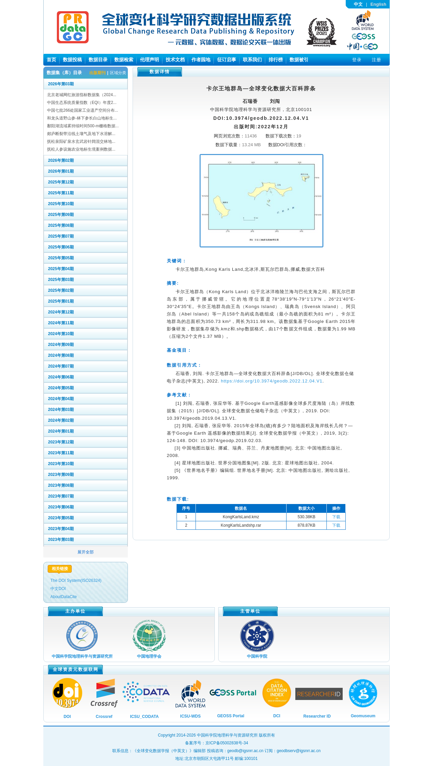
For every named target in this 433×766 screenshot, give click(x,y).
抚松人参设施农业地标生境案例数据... (81, 149)
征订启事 (226, 59)
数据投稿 (72, 59)
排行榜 (276, 59)
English (378, 4)
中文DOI (58, 588)
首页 (51, 59)
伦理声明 (149, 59)
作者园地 (200, 59)
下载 (336, 517)
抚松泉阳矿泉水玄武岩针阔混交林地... (81, 141)
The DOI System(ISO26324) (75, 580)
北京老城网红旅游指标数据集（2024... (81, 94)
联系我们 (252, 59)
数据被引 (299, 59)
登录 (357, 59)
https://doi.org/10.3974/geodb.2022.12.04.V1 (271, 381)
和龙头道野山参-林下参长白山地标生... (82, 118)
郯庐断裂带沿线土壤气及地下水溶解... (81, 133)
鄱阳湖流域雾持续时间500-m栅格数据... (83, 126)
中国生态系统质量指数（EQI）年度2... (81, 102)
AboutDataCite (63, 596)
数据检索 (123, 59)
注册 (376, 59)
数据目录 (98, 59)
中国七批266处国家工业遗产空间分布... (82, 110)
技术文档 (175, 59)
